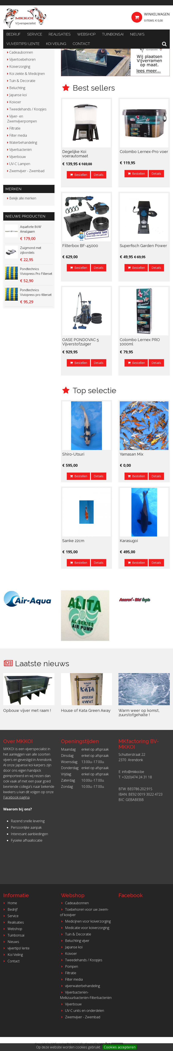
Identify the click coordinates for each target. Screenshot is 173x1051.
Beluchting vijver (75, 940)
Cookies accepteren (120, 1047)
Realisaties (60, 34)
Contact (81, 44)
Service (34, 34)
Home (9, 903)
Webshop (86, 34)
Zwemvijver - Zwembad (80, 1017)
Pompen (69, 966)
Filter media (71, 979)
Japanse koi (71, 947)
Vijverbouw (71, 1004)
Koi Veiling (56, 44)
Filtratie (68, 973)
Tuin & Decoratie (75, 934)
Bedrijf (13, 34)
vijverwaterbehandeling (80, 985)
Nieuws (137, 34)
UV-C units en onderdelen (82, 1010)
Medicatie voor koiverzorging (84, 927)
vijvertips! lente (23, 44)
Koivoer (68, 953)
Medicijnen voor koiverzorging (85, 921)
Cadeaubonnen (74, 903)
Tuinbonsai (113, 34)
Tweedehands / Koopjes (81, 960)
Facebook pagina (16, 797)
